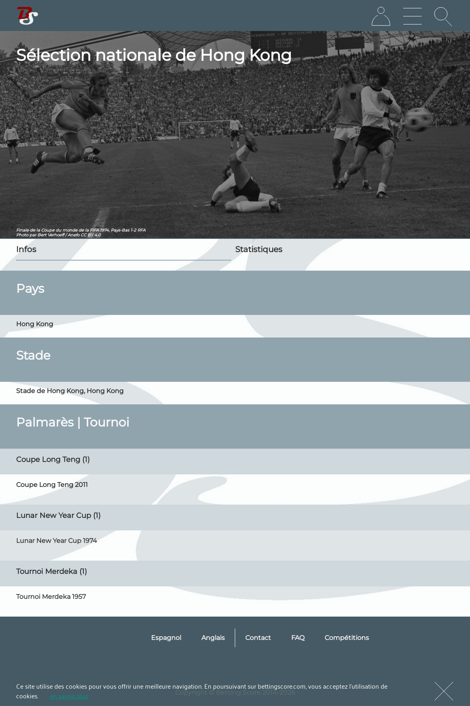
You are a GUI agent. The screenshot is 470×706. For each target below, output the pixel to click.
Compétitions (347, 638)
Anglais (213, 638)
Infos (26, 249)
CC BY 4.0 (91, 235)
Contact (258, 638)
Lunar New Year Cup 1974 (56, 541)
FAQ (297, 638)
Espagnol (166, 638)
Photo (22, 235)
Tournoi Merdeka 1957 (51, 596)
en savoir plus (69, 695)
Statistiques (258, 249)
